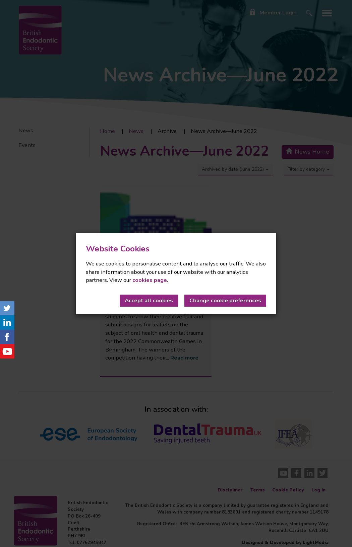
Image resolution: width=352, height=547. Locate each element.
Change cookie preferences (225, 300)
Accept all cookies (149, 300)
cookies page (149, 280)
